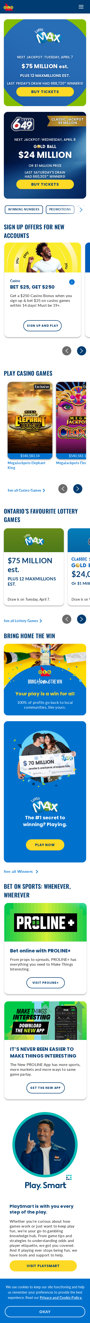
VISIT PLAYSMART (43, 1265)
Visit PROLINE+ (45, 983)
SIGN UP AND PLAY (42, 326)
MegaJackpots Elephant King (27, 465)
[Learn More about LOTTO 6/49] (20, 124)
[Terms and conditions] (71, 281)
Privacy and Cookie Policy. (61, 1298)
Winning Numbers (24, 209)
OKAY (45, 1311)
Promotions (60, 209)
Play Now (45, 844)
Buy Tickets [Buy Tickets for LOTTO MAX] (45, 92)
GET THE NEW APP (45, 1088)
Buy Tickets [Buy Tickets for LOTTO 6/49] (45, 184)
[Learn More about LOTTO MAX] (45, 38)
